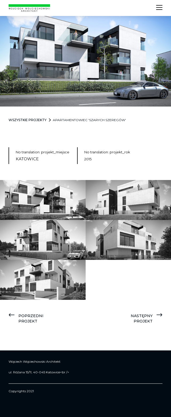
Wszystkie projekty (27, 120)
